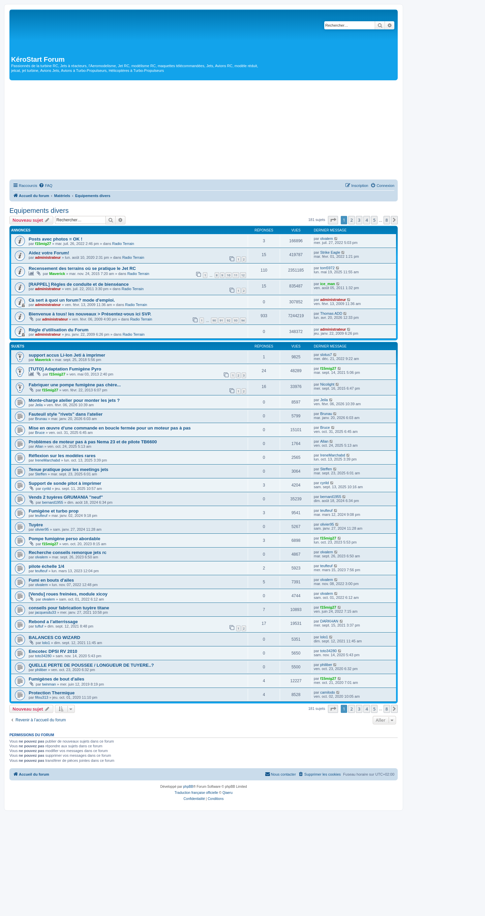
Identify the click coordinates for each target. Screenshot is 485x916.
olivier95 (42, 529)
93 (235, 320)
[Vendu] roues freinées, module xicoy (68, 593)
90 (214, 320)
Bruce (40, 433)
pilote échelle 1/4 (46, 566)
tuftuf (39, 626)
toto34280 (43, 656)
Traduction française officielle (196, 793)
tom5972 (327, 268)
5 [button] (374, 220)
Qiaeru (227, 793)
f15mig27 (43, 244)
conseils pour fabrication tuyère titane (69, 607)
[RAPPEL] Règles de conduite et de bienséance (79, 284)
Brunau (41, 419)
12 (243, 275)
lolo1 (46, 643)
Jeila (39, 405)
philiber (41, 670)
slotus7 (326, 355)
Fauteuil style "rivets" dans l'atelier (65, 414)
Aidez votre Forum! (49, 252)
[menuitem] (45, 186)
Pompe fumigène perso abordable (64, 538)
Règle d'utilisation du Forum (59, 329)
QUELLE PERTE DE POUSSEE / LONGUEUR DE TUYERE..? (91, 665)
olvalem (326, 239)
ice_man (327, 284)
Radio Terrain (123, 244)
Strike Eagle (330, 252)
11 (235, 275)
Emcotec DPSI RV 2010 (53, 651)
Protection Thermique (51, 692)
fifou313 (41, 697)
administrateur (48, 257)
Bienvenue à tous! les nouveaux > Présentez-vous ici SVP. (90, 313)
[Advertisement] (203, 131)
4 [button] (366, 220)
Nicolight (327, 384)
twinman (49, 684)
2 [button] (351, 220)
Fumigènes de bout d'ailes (56, 679)
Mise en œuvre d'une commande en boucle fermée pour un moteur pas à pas (110, 428)
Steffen (41, 474)
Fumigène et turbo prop (54, 510)
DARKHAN (329, 621)
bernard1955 (52, 502)
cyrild (46, 489)
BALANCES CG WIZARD (54, 637)
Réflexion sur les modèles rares (62, 455)
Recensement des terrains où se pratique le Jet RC (82, 268)
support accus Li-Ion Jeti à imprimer (67, 355)
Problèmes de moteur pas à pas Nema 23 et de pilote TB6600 (93, 441)
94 (243, 320)
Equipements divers (39, 210)
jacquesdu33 (45, 612)
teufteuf (41, 515)
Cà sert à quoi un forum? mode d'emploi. (72, 300)
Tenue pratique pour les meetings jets (68, 469)
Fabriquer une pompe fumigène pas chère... (75, 384)
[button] (333, 220)
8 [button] (387, 220)
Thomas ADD (331, 313)
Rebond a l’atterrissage (53, 621)
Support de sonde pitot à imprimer (65, 483)
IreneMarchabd (47, 460)
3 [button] (359, 220)
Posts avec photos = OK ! (55, 239)
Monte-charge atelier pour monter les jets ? (74, 400)
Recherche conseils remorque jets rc (68, 552)
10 (228, 275)
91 (221, 320)
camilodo (327, 692)
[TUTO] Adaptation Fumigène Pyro (65, 368)
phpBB (188, 786)
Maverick (57, 274)
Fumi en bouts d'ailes (51, 580)
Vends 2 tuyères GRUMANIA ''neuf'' (66, 497)
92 (228, 320)
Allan (39, 446)
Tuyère (36, 524)
